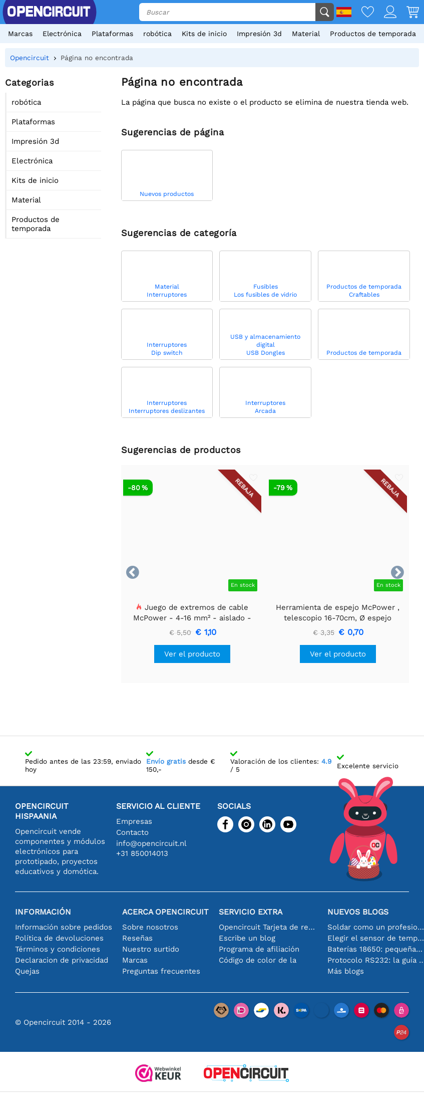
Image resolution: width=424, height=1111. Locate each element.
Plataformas (112, 34)
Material (306, 34)
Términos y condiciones (57, 949)
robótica (157, 34)
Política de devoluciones (59, 938)
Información (43, 912)
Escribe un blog (247, 938)
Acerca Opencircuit (165, 912)
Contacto (132, 832)
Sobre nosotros (150, 927)
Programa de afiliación (259, 949)
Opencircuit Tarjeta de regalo (268, 927)
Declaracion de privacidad (61, 960)
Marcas (20, 34)
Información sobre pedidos (63, 927)
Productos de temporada (373, 34)
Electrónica (62, 34)
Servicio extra (250, 912)
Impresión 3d (259, 34)
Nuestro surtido (150, 949)
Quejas (27, 971)
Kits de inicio (204, 34)
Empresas (134, 821)
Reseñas (137, 938)
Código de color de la (257, 960)
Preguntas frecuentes (161, 971)
